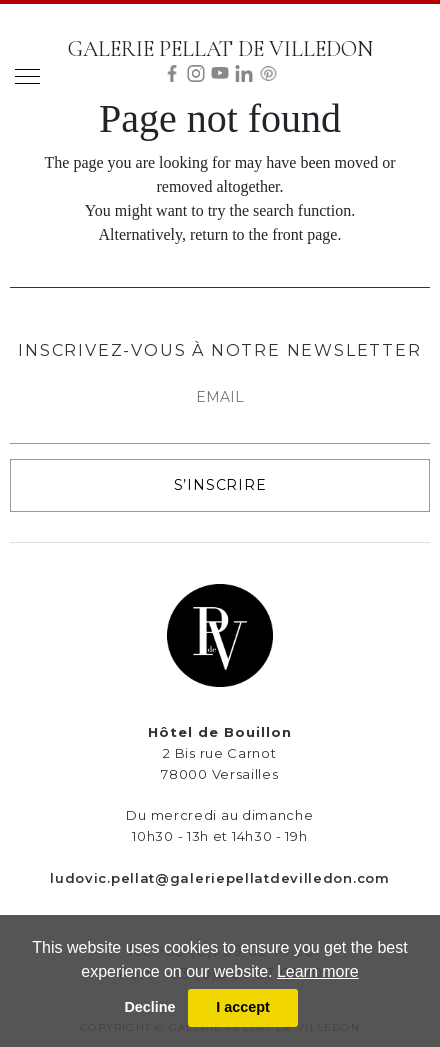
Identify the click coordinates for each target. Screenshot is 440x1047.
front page (304, 234)
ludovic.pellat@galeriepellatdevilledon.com (219, 878)
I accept (243, 1007)
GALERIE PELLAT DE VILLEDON (220, 49)
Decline (149, 1007)
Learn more (318, 971)
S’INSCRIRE (220, 485)
